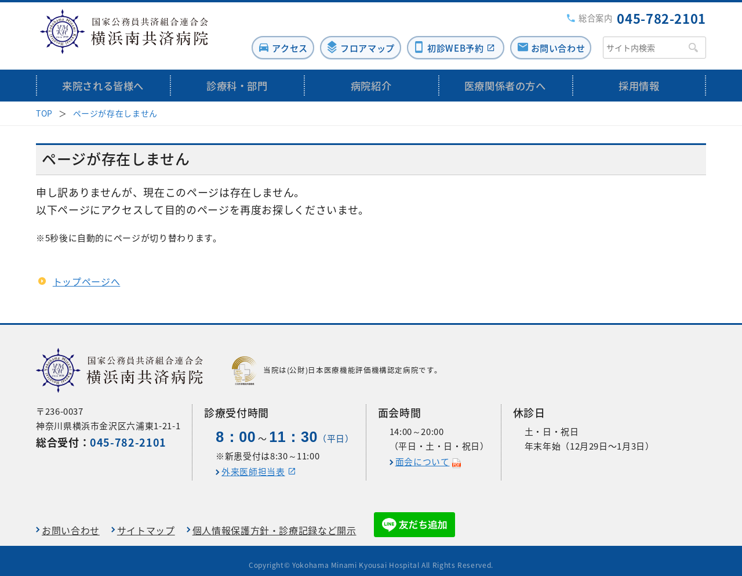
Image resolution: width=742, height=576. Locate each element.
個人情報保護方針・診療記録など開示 (274, 521)
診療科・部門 (237, 77)
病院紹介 (371, 77)
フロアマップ (349, 39)
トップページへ (86, 273)
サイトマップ (146, 521)
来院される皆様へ (103, 77)
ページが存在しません (115, 104)
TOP (44, 104)
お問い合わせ (555, 39)
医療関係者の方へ (505, 77)
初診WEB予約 (444, 39)
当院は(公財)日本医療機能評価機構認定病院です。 (337, 361)
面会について (422, 453)
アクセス (264, 39)
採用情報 (639, 77)
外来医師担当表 (253, 463)
